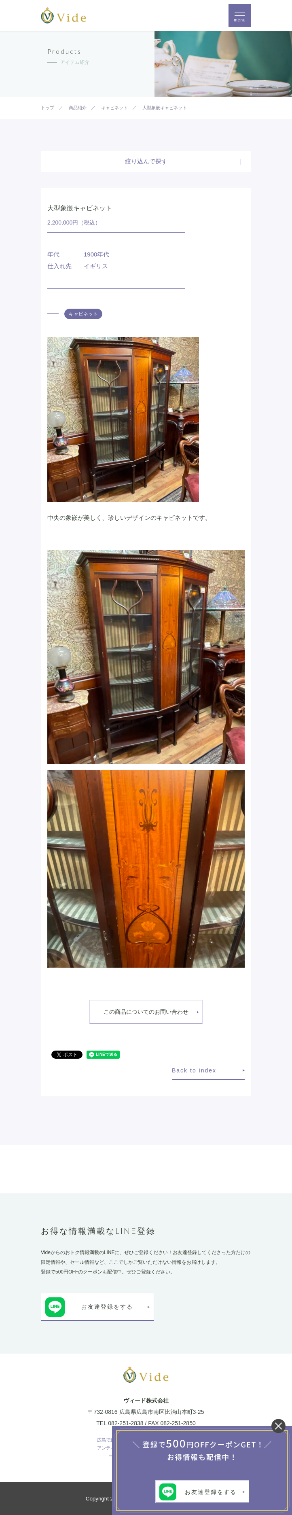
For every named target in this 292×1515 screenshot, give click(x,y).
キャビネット (83, 314)
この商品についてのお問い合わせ (146, 1012)
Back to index (194, 1070)
